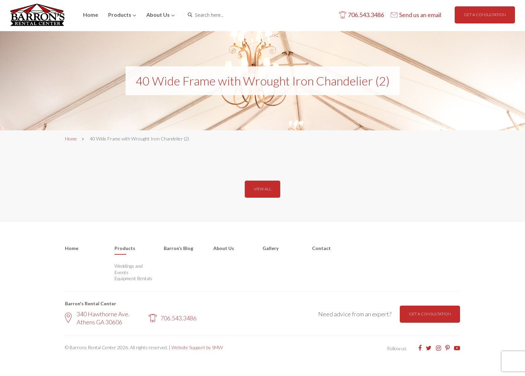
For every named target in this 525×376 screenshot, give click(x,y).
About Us (223, 248)
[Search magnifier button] (190, 14)
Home (90, 14)
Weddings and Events (129, 269)
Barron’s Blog (178, 248)
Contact (321, 248)
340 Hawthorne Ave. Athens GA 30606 (97, 318)
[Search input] (223, 14)
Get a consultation (485, 14)
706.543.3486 (173, 318)
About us (158, 14)
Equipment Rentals (133, 278)
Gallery (270, 248)
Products (119, 14)
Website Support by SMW (197, 347)
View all (262, 188)
